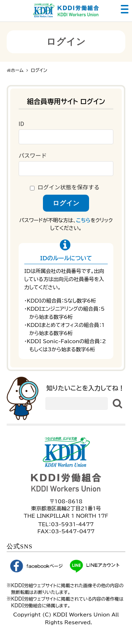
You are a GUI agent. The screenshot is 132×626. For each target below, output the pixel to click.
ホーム (17, 70)
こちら (83, 220)
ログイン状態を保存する (69, 187)
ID (21, 123)
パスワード (33, 155)
